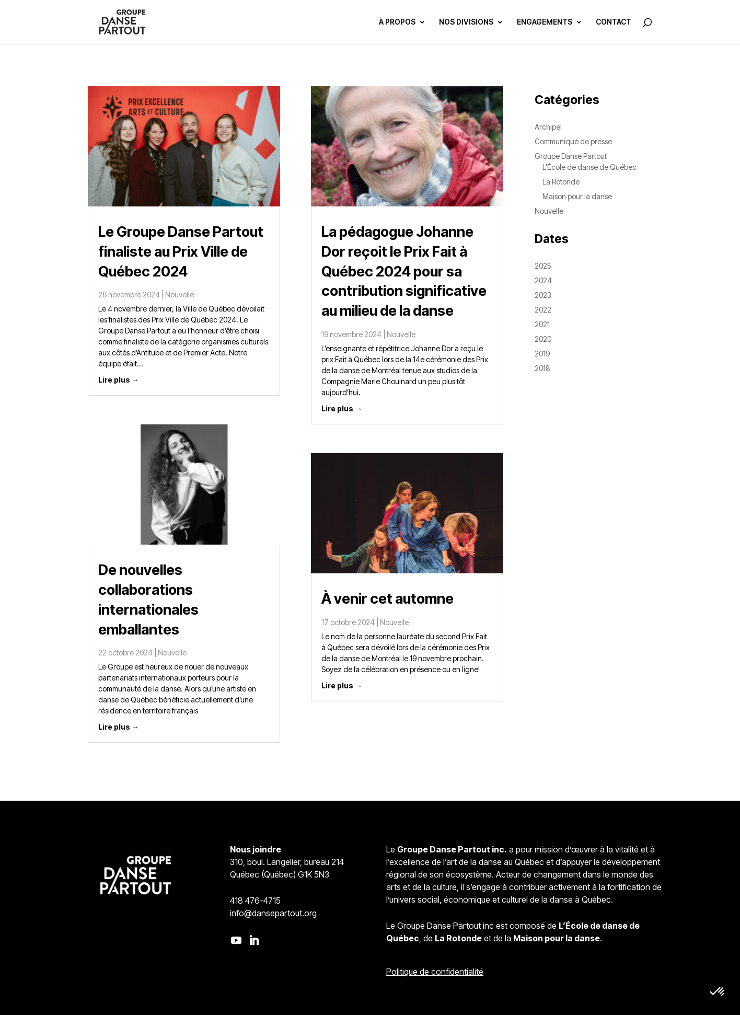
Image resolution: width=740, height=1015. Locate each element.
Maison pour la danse (577, 196)
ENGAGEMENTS (544, 22)
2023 (543, 295)
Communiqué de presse (573, 141)
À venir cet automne (387, 598)
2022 (543, 309)
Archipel (548, 126)
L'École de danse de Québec (589, 167)
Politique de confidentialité (434, 971)
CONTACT (613, 22)
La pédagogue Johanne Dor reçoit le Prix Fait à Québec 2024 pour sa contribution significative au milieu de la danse (404, 271)
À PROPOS (397, 22)
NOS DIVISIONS (466, 22)
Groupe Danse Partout (571, 156)
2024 (543, 280)
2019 (542, 353)
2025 (543, 265)
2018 (542, 368)
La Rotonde (561, 181)
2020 (543, 339)
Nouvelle (179, 294)
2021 (542, 324)
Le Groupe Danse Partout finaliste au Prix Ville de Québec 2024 (180, 251)
